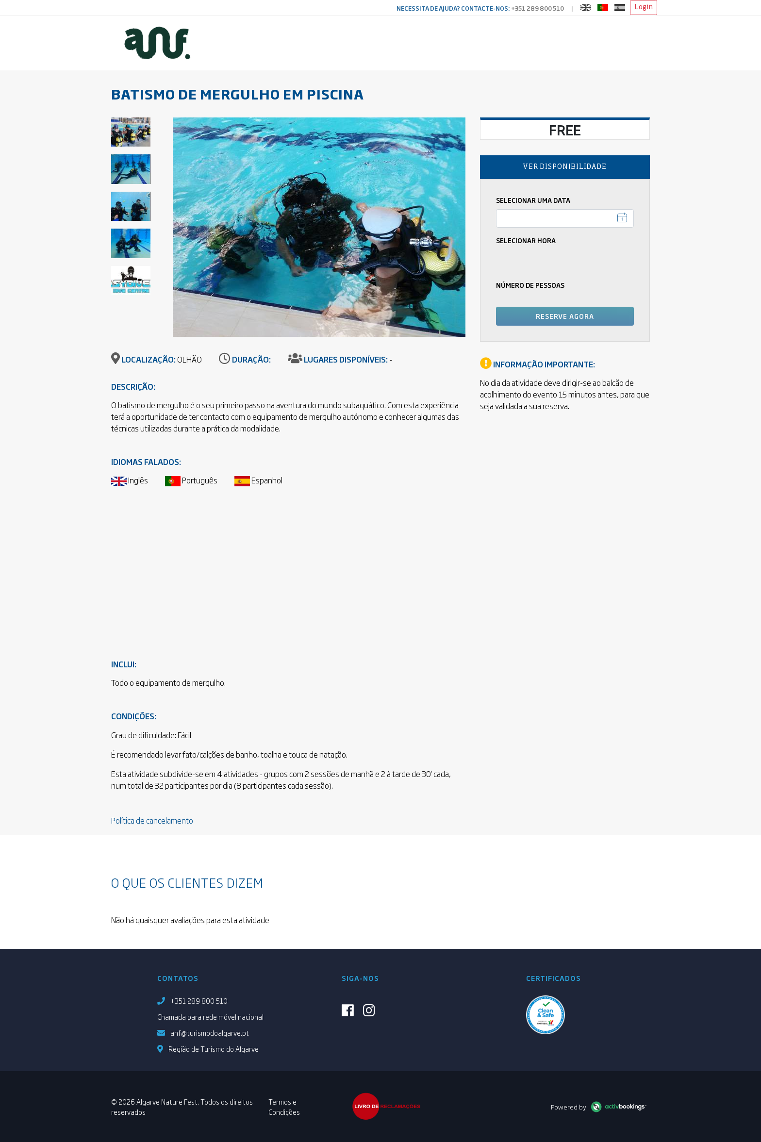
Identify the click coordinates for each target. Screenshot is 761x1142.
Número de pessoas (530, 285)
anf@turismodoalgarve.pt (209, 1032)
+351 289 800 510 (537, 8)
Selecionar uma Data (533, 200)
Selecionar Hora (526, 240)
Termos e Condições (284, 1106)
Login (643, 7)
